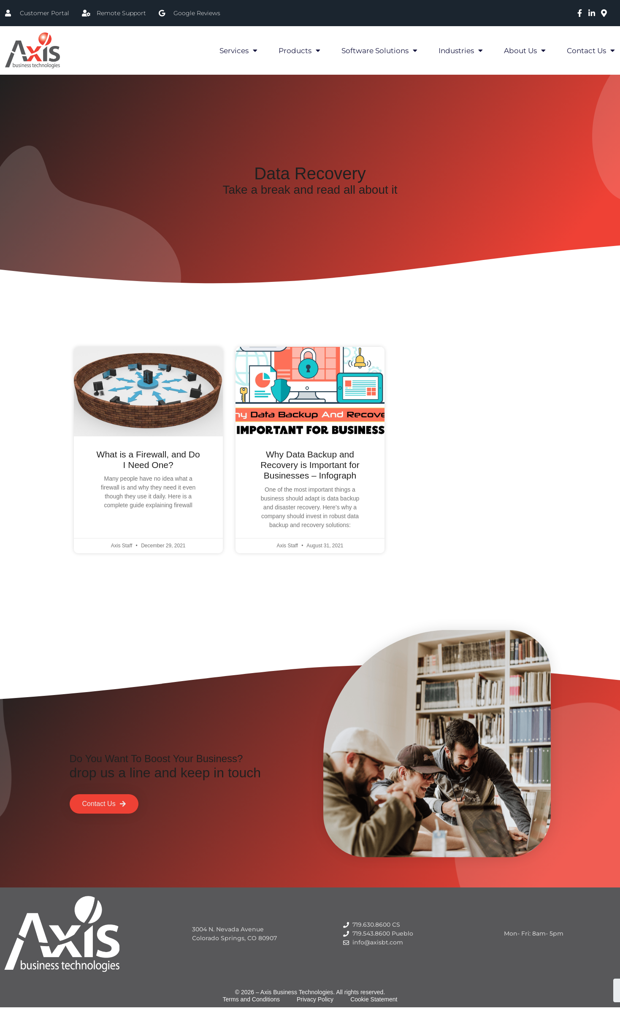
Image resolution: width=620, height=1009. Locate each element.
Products (299, 50)
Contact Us (591, 50)
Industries (461, 50)
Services (238, 50)
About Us (525, 50)
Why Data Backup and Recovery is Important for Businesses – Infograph (310, 464)
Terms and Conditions (251, 999)
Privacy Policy (315, 999)
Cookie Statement (373, 999)
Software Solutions (379, 50)
